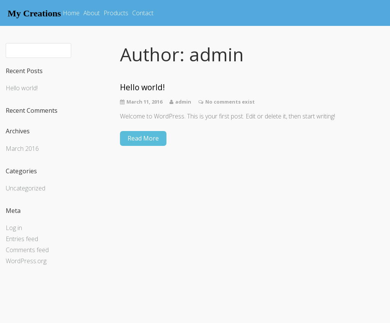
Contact (142, 13)
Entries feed (22, 239)
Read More (143, 138)
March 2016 (22, 148)
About (91, 13)
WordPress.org (26, 261)
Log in (14, 228)
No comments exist (230, 101)
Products (116, 13)
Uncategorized (25, 188)
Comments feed (27, 250)
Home (71, 13)
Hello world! (22, 88)
